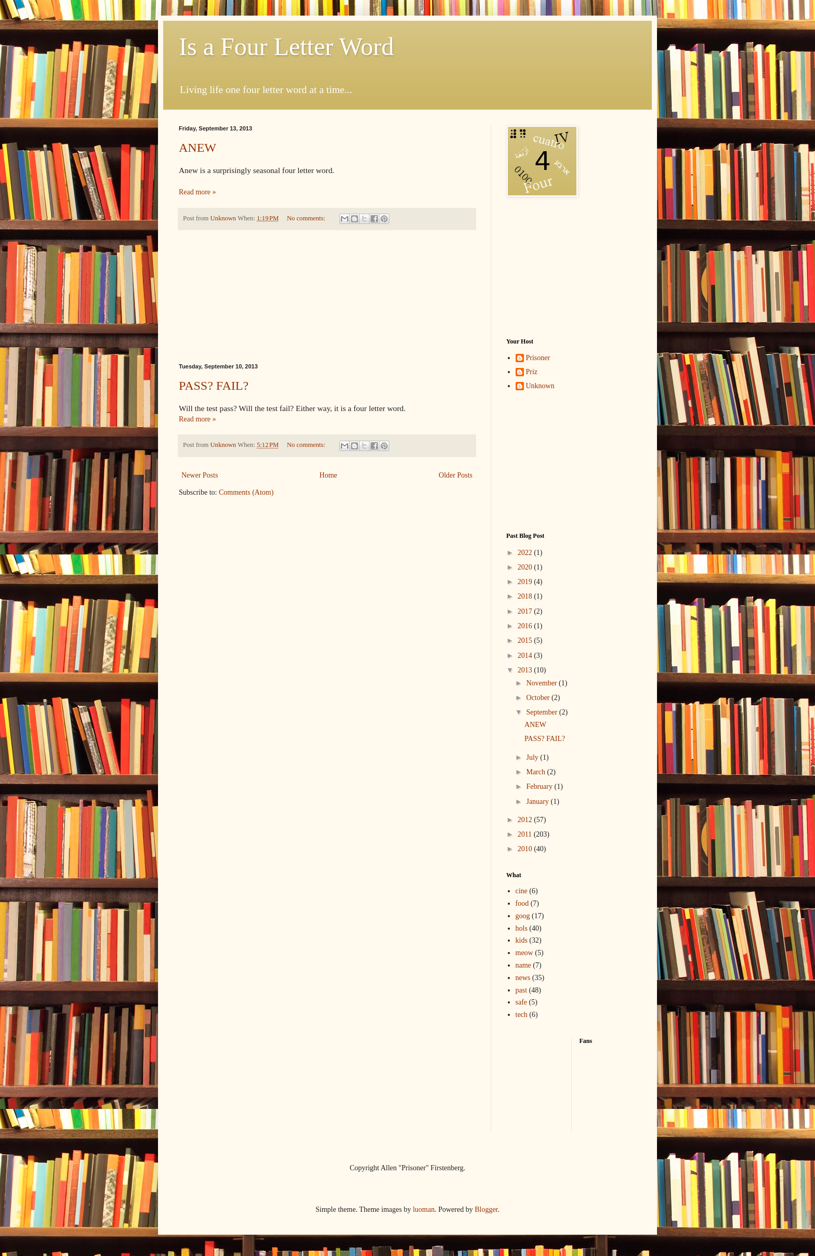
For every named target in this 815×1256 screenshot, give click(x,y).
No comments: (307, 218)
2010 (526, 849)
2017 (526, 611)
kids (522, 940)
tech (522, 1015)
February (540, 786)
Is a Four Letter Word (286, 46)
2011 (526, 834)
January (538, 801)
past (522, 990)
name (523, 965)
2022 (526, 553)
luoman (424, 1209)
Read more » (197, 192)
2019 (526, 582)
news (523, 978)
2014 (526, 655)
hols (522, 928)
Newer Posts (199, 475)
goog (523, 916)
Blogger (486, 1209)
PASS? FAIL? (213, 385)
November (542, 683)
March (536, 772)
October (538, 698)
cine (522, 891)
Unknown (540, 386)
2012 (526, 820)
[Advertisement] (327, 297)
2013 (526, 670)
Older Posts (455, 475)
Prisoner (538, 358)
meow (524, 953)
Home (328, 475)
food (522, 903)
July (533, 757)
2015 (526, 640)
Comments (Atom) (246, 492)
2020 (526, 567)
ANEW (197, 147)
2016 (526, 626)
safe (522, 1002)
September (542, 712)
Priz (532, 372)
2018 (526, 596)
